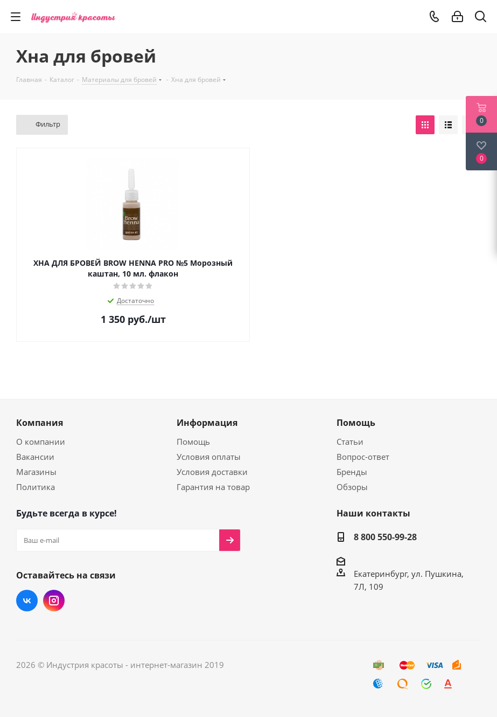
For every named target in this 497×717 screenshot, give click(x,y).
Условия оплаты (209, 456)
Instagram (54, 600)
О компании (40, 441)
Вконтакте (27, 600)
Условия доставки (212, 471)
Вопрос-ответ (363, 456)
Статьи (350, 441)
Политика (35, 486)
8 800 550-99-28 (385, 537)
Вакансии (35, 456)
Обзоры (352, 486)
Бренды (352, 471)
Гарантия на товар (213, 486)
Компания (39, 423)
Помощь (193, 441)
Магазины (36, 471)
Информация (207, 423)
